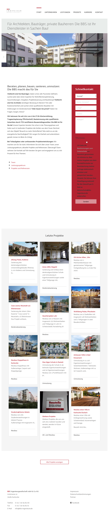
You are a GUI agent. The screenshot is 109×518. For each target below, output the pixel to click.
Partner (73, 497)
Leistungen (65, 12)
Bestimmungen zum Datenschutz (85, 150)
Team (13, 162)
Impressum (74, 491)
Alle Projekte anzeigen (54, 462)
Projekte (77, 12)
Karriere (88, 12)
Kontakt (99, 12)
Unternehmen (51, 12)
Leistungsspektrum (18, 165)
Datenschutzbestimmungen (80, 494)
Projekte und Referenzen (20, 168)
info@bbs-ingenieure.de (24, 508)
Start (38, 12)
